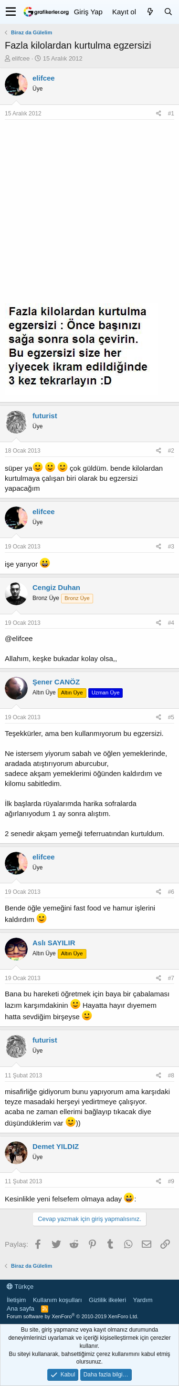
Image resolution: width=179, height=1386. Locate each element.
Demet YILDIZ (55, 1146)
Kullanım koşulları (57, 1299)
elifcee (21, 58)
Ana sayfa (20, 1308)
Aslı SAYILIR (53, 943)
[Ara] (168, 12)
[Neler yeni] (150, 12)
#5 (171, 717)
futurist (44, 416)
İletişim (16, 1299)
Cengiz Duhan (56, 587)
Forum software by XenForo (72, 1316)
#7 (171, 978)
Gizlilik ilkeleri (107, 1299)
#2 (171, 450)
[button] (11, 12)
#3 (171, 546)
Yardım (143, 1299)
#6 (171, 892)
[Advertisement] (89, 213)
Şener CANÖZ (56, 682)
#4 (171, 623)
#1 (171, 113)
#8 (171, 1075)
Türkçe (20, 1286)
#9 (171, 1181)
